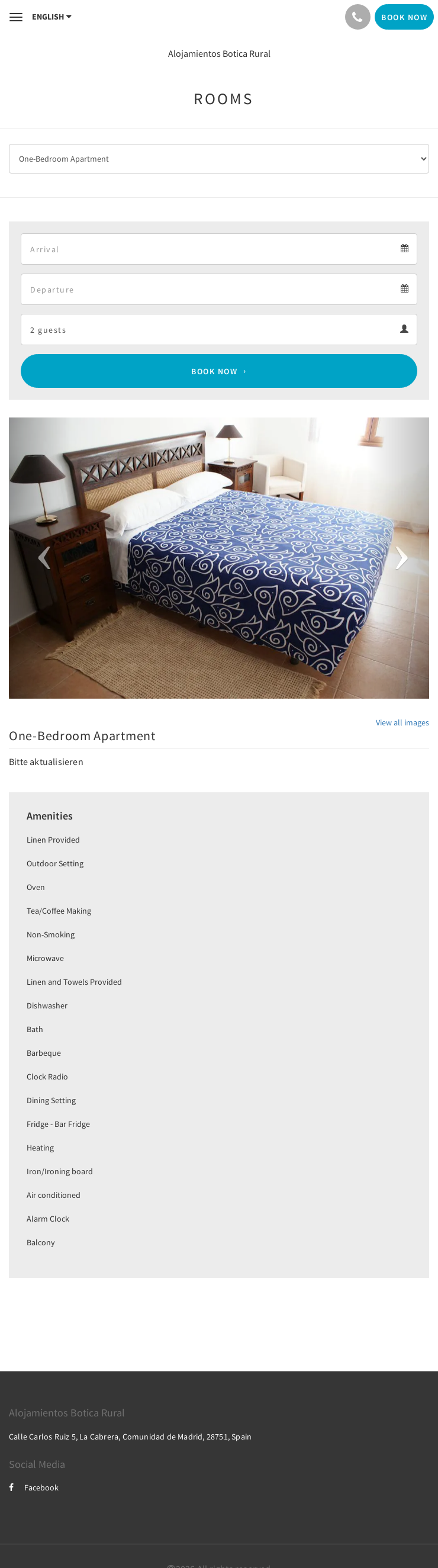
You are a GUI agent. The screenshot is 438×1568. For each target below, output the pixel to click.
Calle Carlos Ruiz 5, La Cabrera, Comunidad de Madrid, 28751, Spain (130, 1436)
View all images (402, 722)
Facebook (34, 1487)
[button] (40, 558)
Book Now (214, 371)
